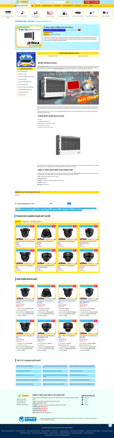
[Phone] (60, 204)
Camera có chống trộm (23, 84)
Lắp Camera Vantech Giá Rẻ (7, 431)
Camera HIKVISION (45, 431)
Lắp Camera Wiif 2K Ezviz (23, 92)
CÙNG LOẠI (17, 221)
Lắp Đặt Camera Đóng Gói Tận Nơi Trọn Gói (78, 375)
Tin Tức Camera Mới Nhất (29, 361)
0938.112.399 (91, 2)
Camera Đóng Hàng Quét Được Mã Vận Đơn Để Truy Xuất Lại (82, 366)
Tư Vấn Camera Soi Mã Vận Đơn (76, 370)
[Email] (42, 204)
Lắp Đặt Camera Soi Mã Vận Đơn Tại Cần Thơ (25, 375)
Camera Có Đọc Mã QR (23, 71)
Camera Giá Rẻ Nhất (22, 79)
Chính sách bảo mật (21, 402)
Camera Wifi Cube (22, 94)
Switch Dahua (31, 21)
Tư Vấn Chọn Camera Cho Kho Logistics (26, 76)
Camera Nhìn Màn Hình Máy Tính (25, 89)
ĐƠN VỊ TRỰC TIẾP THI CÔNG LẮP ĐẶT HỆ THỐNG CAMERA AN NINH (57, 427)
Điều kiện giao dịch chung (22, 404)
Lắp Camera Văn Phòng (107, 431)
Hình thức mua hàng (21, 399)
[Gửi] (69, 204)
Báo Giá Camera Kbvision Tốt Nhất (27, 208)
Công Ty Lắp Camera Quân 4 (66, 208)
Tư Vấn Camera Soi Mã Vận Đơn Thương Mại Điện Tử (27, 379)
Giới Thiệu (37, 5)
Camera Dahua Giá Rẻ (20, 431)
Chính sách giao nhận (21, 401)
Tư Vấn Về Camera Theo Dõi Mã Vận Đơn (24, 366)
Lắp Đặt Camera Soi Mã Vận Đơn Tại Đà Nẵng (52, 370)
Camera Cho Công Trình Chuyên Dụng (26, 87)
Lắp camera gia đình (64, 431)
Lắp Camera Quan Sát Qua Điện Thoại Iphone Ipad (82, 208)
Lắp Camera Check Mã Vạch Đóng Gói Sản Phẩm (80, 379)
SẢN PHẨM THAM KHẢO (36, 221)
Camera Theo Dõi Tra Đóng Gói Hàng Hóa (24, 384)
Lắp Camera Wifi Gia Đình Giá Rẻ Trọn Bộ (74, 210)
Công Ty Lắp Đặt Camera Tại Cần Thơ (42, 208)
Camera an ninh (54, 431)
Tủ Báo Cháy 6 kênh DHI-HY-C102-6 (43, 21)
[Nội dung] (57, 199)
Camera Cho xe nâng (22, 74)
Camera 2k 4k (25, 221)
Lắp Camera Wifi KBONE (76, 433)
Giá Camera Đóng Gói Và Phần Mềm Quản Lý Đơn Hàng (54, 379)
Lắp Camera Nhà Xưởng (25, 433)
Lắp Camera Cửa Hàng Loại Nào (93, 431)
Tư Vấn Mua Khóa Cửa (89, 433)
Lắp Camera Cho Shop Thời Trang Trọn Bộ (56, 210)
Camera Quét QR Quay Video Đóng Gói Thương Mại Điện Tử (82, 384)
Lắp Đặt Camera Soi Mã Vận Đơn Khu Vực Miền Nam (53, 384)
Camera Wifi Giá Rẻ (53, 433)
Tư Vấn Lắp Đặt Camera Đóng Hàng (23, 370)
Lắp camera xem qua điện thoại (77, 431)
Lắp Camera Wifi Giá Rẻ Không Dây (40, 433)
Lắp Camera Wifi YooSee (64, 433)
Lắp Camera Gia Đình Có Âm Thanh (40, 210)
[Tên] (24, 204)
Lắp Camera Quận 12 (55, 208)
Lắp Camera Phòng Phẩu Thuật (24, 81)
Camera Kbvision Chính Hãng (33, 431)
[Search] (55, 2)
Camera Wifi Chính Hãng (20, 21)
